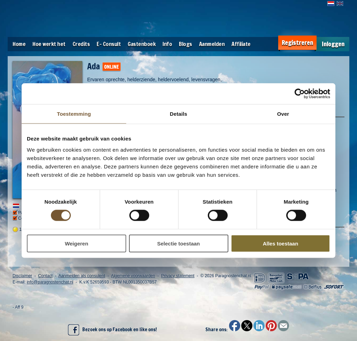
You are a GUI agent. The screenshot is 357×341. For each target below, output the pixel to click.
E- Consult (109, 44)
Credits (81, 44)
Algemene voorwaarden (133, 275)
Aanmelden (212, 44)
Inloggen (333, 44)
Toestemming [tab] (74, 114)
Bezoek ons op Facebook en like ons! (112, 329)
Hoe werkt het (49, 44)
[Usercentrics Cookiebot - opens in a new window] (299, 94)
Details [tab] (178, 114)
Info (167, 44)
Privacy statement (177, 275)
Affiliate (241, 44)
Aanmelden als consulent (81, 275)
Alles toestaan (280, 243)
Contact (45, 275)
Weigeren (76, 243)
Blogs (185, 44)
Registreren (297, 42)
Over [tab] (283, 114)
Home (19, 44)
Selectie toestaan (178, 243)
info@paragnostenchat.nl (50, 282)
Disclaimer (22, 275)
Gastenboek (141, 44)
